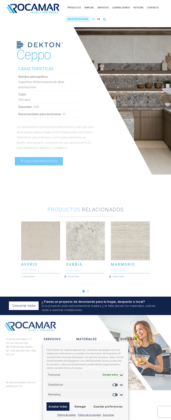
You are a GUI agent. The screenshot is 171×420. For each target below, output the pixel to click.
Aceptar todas (57, 406)
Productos (74, 7)
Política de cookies (66, 414)
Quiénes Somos (129, 346)
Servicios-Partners (126, 361)
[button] (83, 291)
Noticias (138, 7)
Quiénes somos (121, 7)
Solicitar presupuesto (38, 161)
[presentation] (14, 251)
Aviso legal (108, 414)
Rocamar (33, 8)
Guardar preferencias (108, 406)
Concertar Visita (23, 306)
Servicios (103, 7)
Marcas (89, 7)
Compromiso (128, 353)
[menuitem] (93, 19)
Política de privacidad (89, 414)
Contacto (153, 7)
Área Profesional (78, 19)
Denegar (80, 406)
